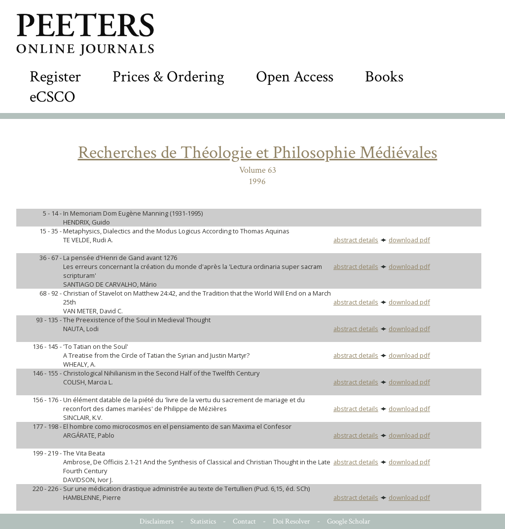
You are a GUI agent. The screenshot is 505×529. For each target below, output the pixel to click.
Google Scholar (348, 521)
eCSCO (52, 97)
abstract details (355, 239)
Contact (244, 521)
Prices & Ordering (168, 77)
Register (55, 77)
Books (384, 77)
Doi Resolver (291, 521)
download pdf (409, 239)
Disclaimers (157, 521)
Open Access (294, 77)
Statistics (203, 521)
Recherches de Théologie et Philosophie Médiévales (257, 152)
